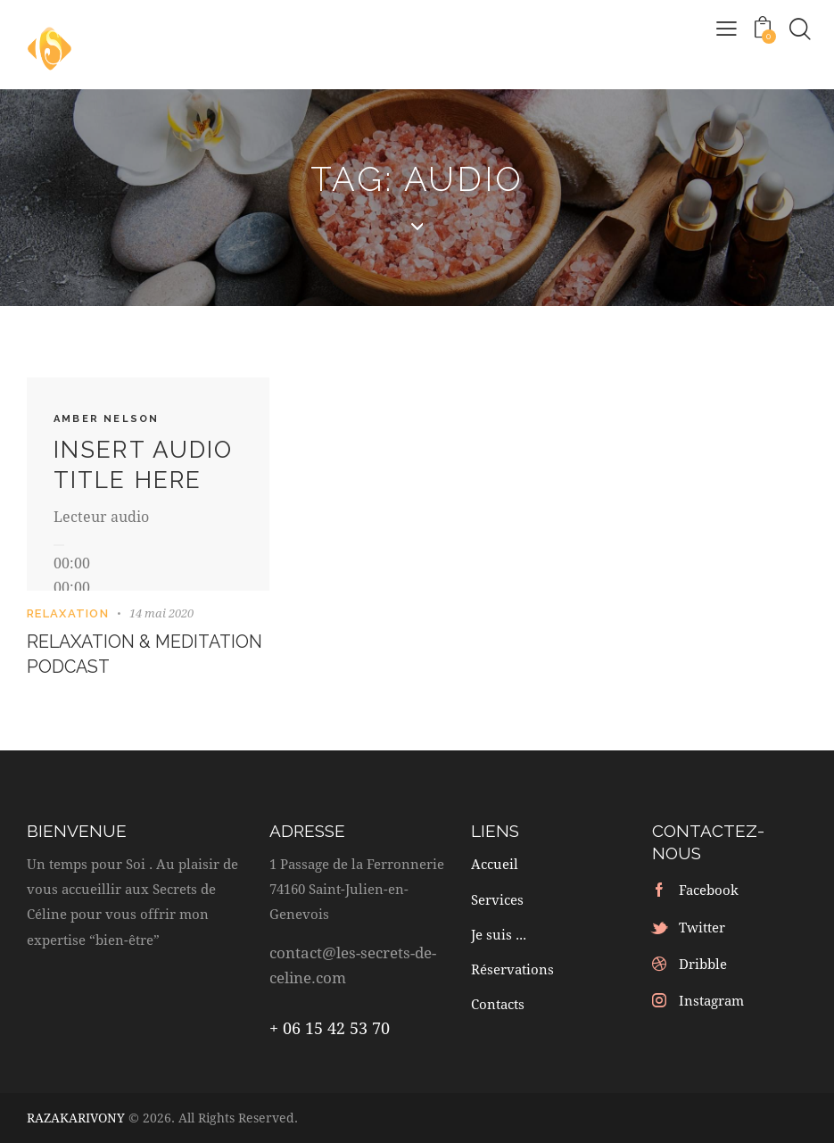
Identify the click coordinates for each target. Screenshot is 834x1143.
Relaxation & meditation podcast (127, 655)
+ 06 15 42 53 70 (329, 1028)
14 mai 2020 (161, 613)
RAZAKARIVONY (76, 1117)
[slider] (72, 586)
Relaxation (68, 613)
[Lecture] (59, 545)
